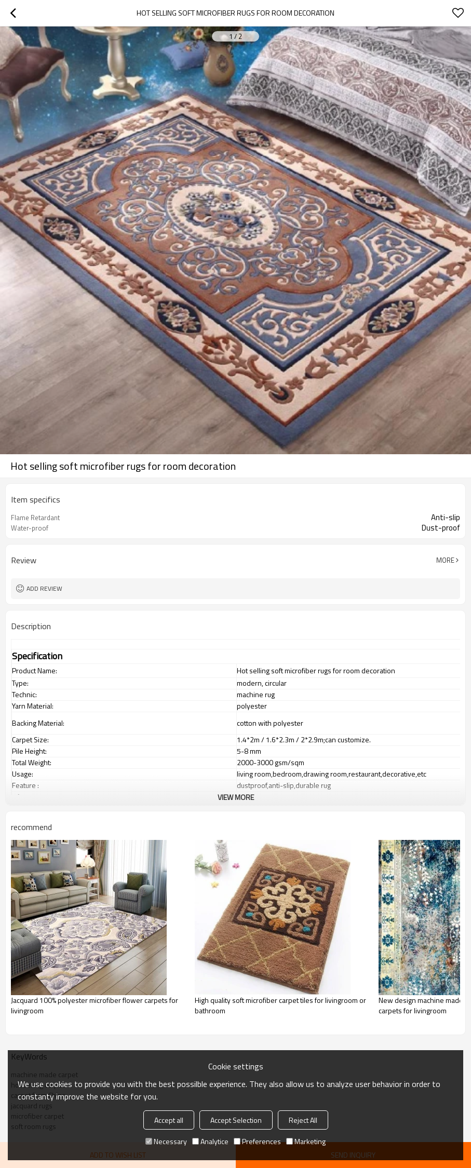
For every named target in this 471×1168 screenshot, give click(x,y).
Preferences (257, 1141)
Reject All (303, 1120)
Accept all (168, 1120)
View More (236, 797)
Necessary (166, 1141)
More (445, 560)
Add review (44, 588)
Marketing (306, 1141)
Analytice (210, 1141)
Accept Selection (236, 1120)
